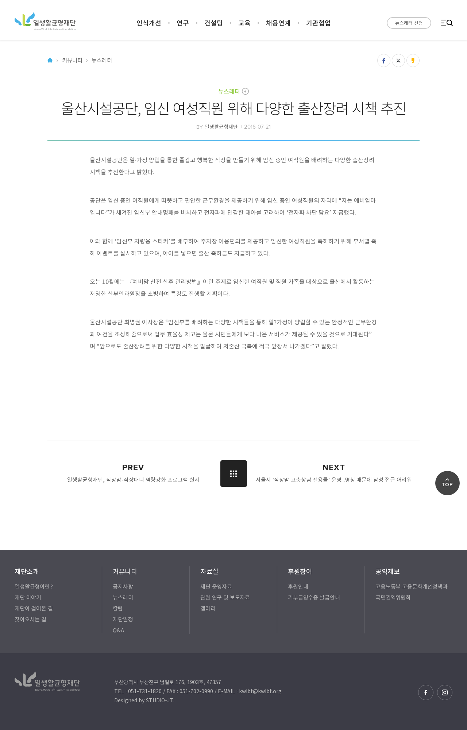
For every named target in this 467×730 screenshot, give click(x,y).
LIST (233, 473)
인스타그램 (444, 692)
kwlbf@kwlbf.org (260, 691)
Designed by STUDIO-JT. (144, 700)
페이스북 (425, 692)
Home (50, 60)
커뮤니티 (72, 60)
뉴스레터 (229, 91)
